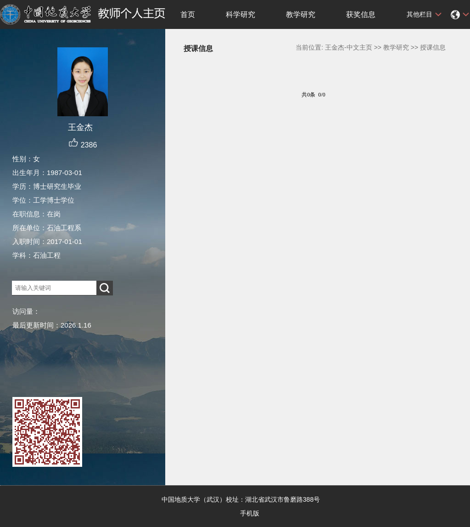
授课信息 (433, 47)
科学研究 (240, 14)
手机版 (249, 513)
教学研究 (300, 14)
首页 (187, 14)
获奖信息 (360, 14)
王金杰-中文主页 (348, 47)
